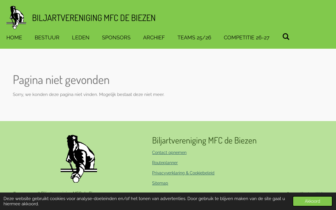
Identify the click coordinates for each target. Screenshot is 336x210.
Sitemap (160, 183)
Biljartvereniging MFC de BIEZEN (94, 17)
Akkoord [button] (312, 201)
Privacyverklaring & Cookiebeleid (183, 173)
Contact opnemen (169, 152)
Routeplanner (165, 162)
